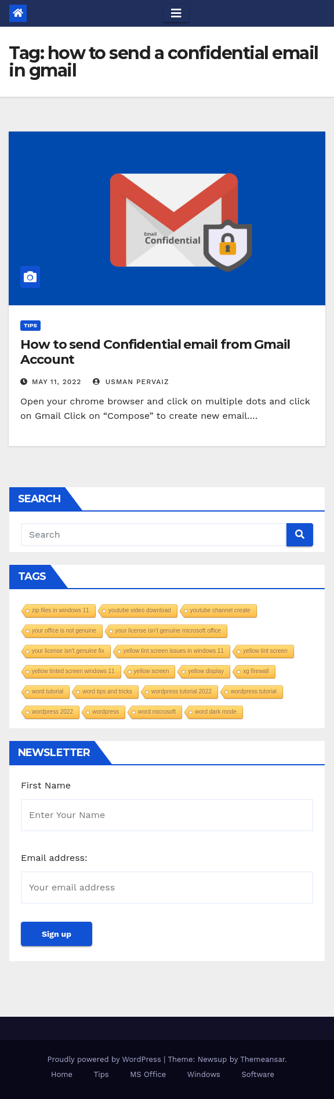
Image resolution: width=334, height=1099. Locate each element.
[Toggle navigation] (176, 13)
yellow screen (151, 671)
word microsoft (157, 712)
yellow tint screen (265, 651)
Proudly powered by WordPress (105, 1059)
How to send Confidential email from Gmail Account (155, 352)
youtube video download (139, 610)
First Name (46, 785)
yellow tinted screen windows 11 (73, 671)
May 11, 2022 (56, 382)
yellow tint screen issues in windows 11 (174, 651)
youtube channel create (220, 610)
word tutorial (47, 691)
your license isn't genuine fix (68, 651)
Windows (203, 1074)
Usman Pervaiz (131, 382)
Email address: (54, 857)
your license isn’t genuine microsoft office (168, 630)
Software (257, 1074)
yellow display (206, 671)
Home (61, 1074)
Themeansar (262, 1059)
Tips (30, 325)
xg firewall (255, 671)
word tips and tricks (107, 691)
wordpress (105, 712)
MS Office (148, 1074)
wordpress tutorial (254, 691)
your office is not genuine (64, 630)
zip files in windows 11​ (60, 610)
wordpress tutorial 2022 (181, 691)
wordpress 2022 (52, 712)
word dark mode (216, 712)
